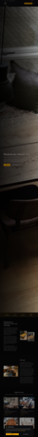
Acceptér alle (12, 434)
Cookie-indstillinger (9, 432)
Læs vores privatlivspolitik (21, 430)
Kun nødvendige (25, 434)
